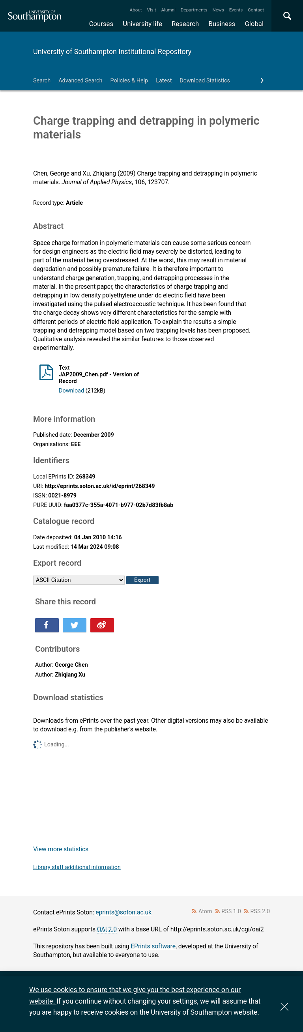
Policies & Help (129, 80)
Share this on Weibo (102, 625)
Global (254, 24)
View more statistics (60, 849)
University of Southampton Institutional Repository (112, 51)
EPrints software (153, 946)
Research (185, 24)
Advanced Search (80, 80)
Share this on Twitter (74, 625)
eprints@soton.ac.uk (123, 912)
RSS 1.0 (231, 911)
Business (222, 24)
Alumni (168, 10)
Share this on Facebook (47, 625)
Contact (256, 10)
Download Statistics (205, 80)
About (136, 10)
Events (236, 10)
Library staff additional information (77, 867)
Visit (151, 10)
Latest (164, 80)
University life (142, 24)
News (218, 10)
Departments (194, 10)
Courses (101, 24)
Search (41, 80)
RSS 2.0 (260, 911)
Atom (205, 911)
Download (71, 390)
